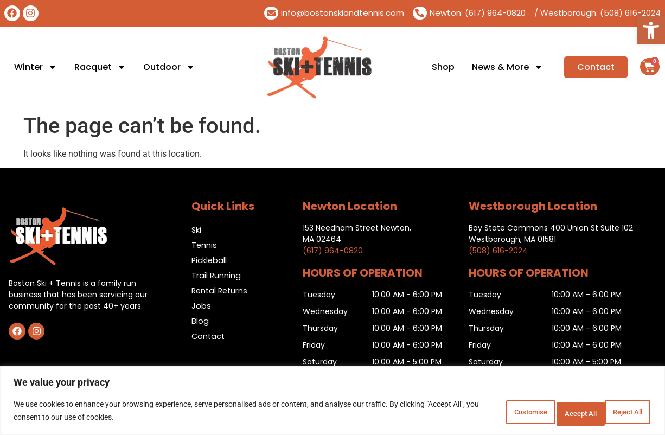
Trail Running (216, 275)
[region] (332, 402)
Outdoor (169, 67)
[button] (651, 30)
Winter (35, 67)
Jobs (201, 305)
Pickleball (209, 260)
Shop (443, 67)
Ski (196, 229)
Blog (200, 321)
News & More (507, 67)
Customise (477, 412)
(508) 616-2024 (498, 250)
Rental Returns (221, 290)
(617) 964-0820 (333, 250)
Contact (208, 336)
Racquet (100, 67)
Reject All (548, 412)
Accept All (618, 412)
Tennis (204, 245)
